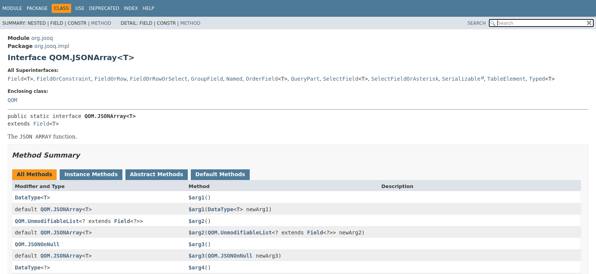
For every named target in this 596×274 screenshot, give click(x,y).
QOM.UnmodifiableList (47, 221)
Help (148, 8)
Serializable (461, 79)
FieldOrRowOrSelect (159, 79)
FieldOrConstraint (63, 79)
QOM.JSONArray (61, 209)
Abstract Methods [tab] (156, 174)
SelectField (340, 79)
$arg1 (196, 197)
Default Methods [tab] (220, 174)
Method (101, 23)
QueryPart (305, 79)
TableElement (506, 79)
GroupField (207, 79)
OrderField (262, 79)
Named (235, 79)
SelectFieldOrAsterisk (405, 79)
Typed (537, 79)
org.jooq (42, 38)
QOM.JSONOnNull (37, 244)
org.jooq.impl (51, 46)
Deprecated (104, 8)
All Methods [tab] (34, 174)
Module (12, 8)
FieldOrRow (111, 79)
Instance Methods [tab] (90, 174)
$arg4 (196, 267)
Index (131, 8)
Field (16, 79)
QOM (12, 100)
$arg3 (196, 244)
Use (79, 8)
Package (37, 8)
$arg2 (196, 221)
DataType (27, 197)
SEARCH (477, 23)
